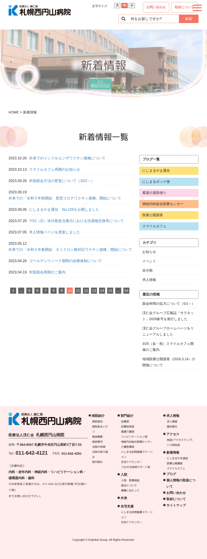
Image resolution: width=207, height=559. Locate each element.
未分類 (147, 270)
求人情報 (149, 280)
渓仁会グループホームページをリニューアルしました (168, 331)
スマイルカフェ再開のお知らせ (54, 169)
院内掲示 (97, 462)
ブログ (171, 474)
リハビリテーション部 (134, 436)
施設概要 (97, 436)
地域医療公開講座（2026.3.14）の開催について (168, 362)
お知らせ (149, 252)
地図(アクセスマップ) (179, 440)
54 (126, 291)
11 (78, 291)
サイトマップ (176, 505)
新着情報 (172, 452)
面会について (129, 485)
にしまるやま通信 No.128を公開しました (64, 210)
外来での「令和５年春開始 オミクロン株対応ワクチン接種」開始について (70, 250)
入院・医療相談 (130, 480)
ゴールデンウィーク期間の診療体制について (65, 261)
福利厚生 (172, 426)
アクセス (172, 434)
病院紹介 (98, 415)
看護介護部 (127, 431)
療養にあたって (130, 490)
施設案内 (97, 442)
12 (86, 291)
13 (94, 291)
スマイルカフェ (154, 226)
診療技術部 (127, 426)
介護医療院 (127, 447)
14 (102, 291)
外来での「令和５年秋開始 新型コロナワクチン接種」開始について (64, 198)
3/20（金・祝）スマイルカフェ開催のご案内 (168, 347)
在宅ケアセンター (131, 462)
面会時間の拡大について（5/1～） (168, 304)
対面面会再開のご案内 (47, 272)
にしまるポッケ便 (156, 182)
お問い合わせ (156, 7)
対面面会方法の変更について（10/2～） (61, 181)
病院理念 (97, 421)
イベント (149, 261)
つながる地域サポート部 (135, 467)
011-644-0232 (51, 484)
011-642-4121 (32, 453)
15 (110, 291)
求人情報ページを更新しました (54, 232)
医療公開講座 (152, 215)
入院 (124, 474)
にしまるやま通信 (156, 171)
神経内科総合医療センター (163, 204)
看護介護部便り (154, 193)
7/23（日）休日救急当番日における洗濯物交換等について (76, 221)
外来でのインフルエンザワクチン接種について (67, 158)
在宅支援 (127, 506)
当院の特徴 (98, 447)
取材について (184, 7)
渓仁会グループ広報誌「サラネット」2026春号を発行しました (168, 316)
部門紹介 (127, 415)
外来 (124, 498)
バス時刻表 (173, 445)
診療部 (125, 421)
